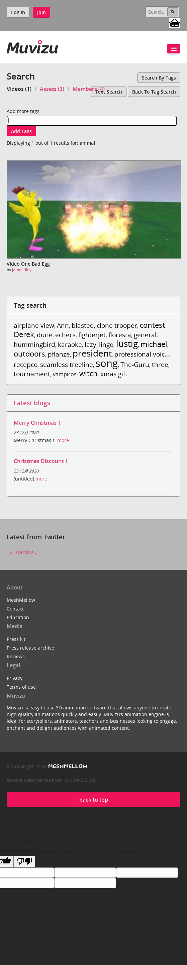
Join (41, 12)
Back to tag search (154, 92)
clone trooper (117, 325)
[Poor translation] (24, 861)
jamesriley (21, 270)
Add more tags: (24, 111)
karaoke (70, 344)
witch (88, 373)
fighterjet (92, 334)
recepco (25, 364)
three (160, 364)
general (145, 334)
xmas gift (113, 373)
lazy (90, 344)
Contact (15, 608)
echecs (65, 334)
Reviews (16, 656)
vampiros (65, 374)
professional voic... (142, 354)
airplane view (34, 325)
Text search (108, 92)
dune (45, 334)
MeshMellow (21, 600)
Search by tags (159, 78)
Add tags (21, 131)
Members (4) (89, 89)
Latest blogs (32, 403)
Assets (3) (52, 89)
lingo (106, 344)
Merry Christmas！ (38, 422)
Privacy (14, 678)
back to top (93, 799)
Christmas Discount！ (41, 461)
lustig (127, 344)
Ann (63, 325)
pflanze (59, 354)
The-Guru (134, 364)
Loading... (22, 552)
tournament (32, 373)
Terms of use (21, 687)
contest (152, 325)
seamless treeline (66, 364)
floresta (119, 334)
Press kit (16, 639)
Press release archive (30, 648)
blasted (83, 325)
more (63, 440)
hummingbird (34, 344)
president (92, 353)
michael (154, 344)
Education (18, 617)
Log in (18, 12)
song (107, 363)
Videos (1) (19, 89)
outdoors (29, 354)
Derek (24, 334)
